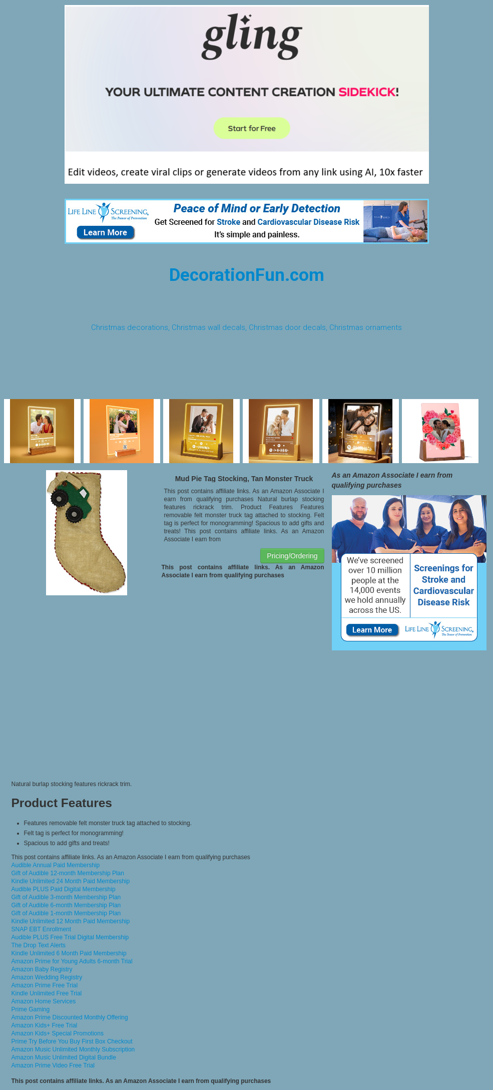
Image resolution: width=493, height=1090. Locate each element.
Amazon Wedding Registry (47, 977)
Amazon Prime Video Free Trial (53, 1065)
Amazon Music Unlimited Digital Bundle (64, 1057)
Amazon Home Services (44, 1001)
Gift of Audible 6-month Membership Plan (66, 905)
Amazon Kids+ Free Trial (45, 1025)
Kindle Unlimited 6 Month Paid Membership (69, 953)
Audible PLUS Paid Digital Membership (64, 889)
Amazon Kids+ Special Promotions (58, 1033)
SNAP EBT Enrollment (42, 929)
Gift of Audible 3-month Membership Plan (66, 897)
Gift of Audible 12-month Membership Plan (68, 873)
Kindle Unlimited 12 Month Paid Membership (71, 921)
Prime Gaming (31, 1009)
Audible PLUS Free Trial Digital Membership (70, 937)
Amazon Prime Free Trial (45, 985)
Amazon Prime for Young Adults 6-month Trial (72, 961)
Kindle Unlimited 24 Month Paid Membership (71, 881)
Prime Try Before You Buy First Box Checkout (72, 1041)
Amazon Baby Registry (42, 969)
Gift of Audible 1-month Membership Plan (66, 913)
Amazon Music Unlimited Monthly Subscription (73, 1049)
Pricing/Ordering (292, 556)
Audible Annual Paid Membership (56, 865)
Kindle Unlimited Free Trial (47, 993)
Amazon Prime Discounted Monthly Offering (70, 1017)
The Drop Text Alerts (39, 945)
